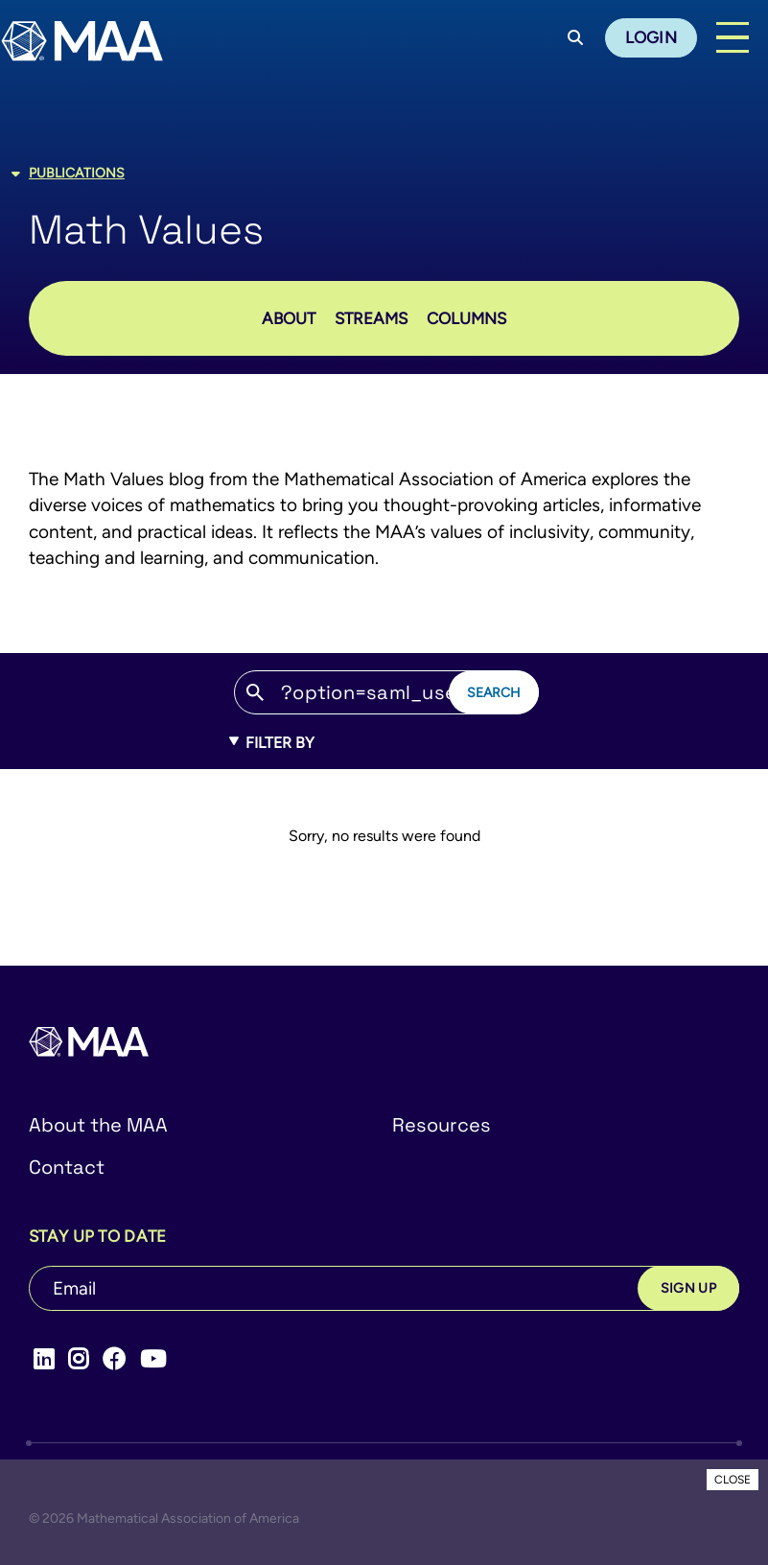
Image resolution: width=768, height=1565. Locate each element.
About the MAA (98, 1124)
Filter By (271, 743)
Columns (466, 318)
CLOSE (732, 1479)
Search (494, 692)
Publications (77, 173)
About (288, 318)
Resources (441, 1124)
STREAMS (371, 318)
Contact (67, 1167)
